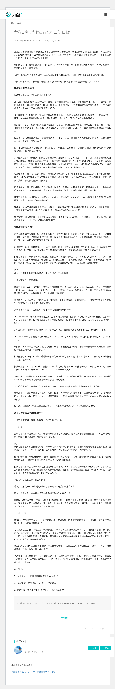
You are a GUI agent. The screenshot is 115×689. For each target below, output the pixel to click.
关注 (93, 648)
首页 (13, 23)
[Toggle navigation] (106, 14)
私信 (106, 648)
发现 (46, 40)
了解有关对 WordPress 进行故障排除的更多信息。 (34, 672)
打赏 (98, 629)
